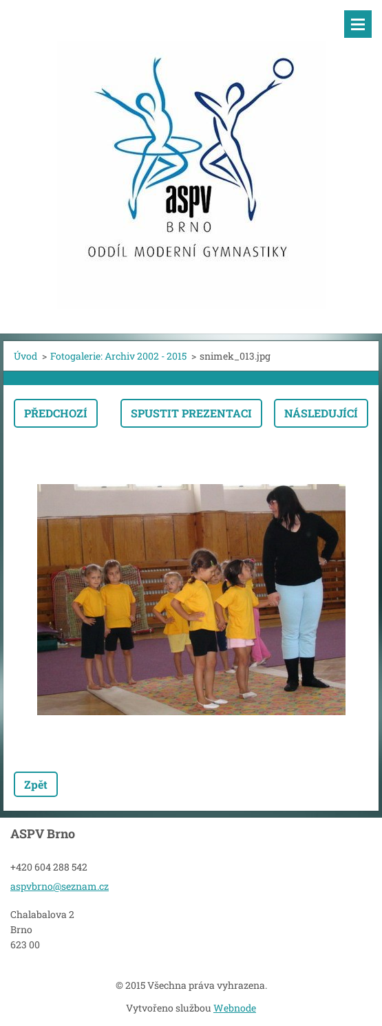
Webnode (234, 1007)
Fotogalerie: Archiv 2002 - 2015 (118, 355)
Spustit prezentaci (191, 413)
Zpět (35, 784)
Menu (358, 24)
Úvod (25, 355)
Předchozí (55, 413)
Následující (321, 413)
